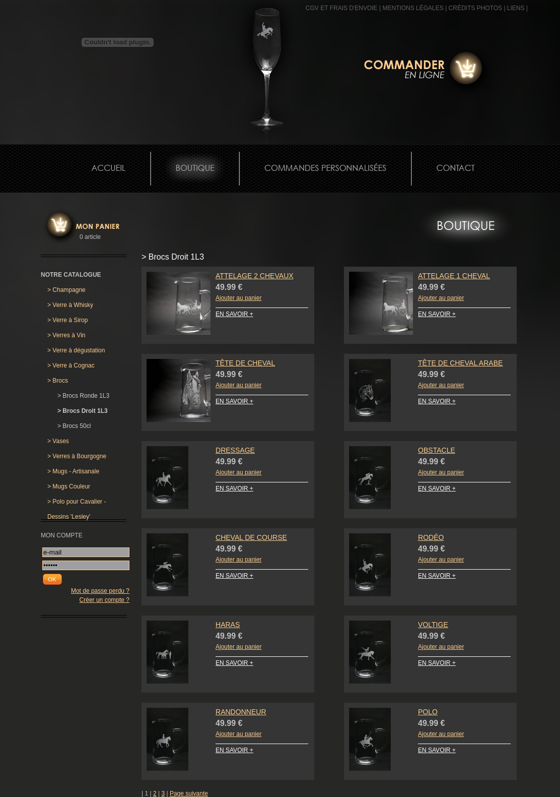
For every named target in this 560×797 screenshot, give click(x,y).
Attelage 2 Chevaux (255, 276)
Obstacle (436, 450)
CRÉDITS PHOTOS (475, 8)
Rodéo (431, 537)
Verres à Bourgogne (76, 456)
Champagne (66, 289)
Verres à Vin (66, 335)
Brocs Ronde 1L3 (83, 395)
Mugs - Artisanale (73, 471)
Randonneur (241, 712)
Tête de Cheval (245, 363)
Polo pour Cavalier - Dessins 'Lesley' (76, 503)
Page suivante (189, 793)
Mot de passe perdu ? (100, 590)
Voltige (433, 625)
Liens (516, 8)
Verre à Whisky (70, 305)
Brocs (57, 380)
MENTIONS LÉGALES (412, 8)
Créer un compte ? (104, 599)
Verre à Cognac (71, 365)
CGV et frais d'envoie (342, 8)
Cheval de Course (251, 537)
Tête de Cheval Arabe (460, 363)
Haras (228, 625)
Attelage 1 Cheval (454, 276)
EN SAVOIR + (234, 314)
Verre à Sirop (67, 320)
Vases (58, 441)
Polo (428, 712)
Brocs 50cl (74, 426)
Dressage (235, 450)
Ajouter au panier (238, 297)
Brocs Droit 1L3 (82, 410)
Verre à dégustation (76, 350)
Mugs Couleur (68, 486)
